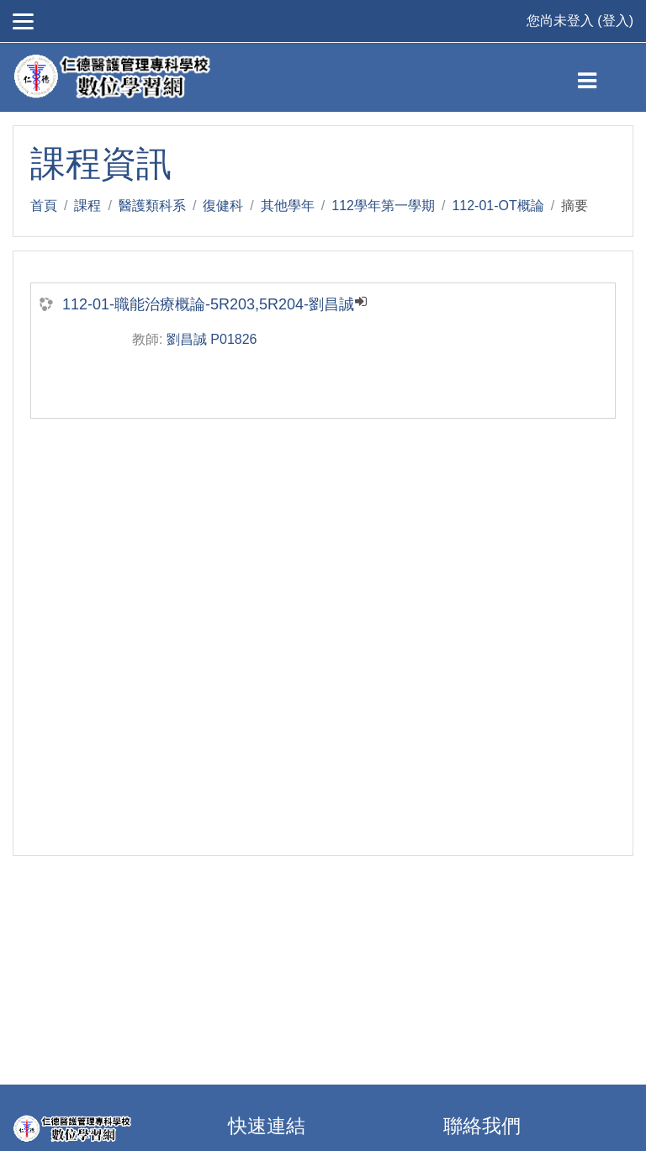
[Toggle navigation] (601, 77)
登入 (615, 20)
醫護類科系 (152, 205)
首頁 (43, 205)
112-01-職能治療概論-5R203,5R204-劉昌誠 (208, 304)
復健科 (223, 205)
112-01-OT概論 (497, 205)
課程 (87, 205)
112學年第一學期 (383, 205)
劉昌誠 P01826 (212, 339)
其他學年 (288, 205)
